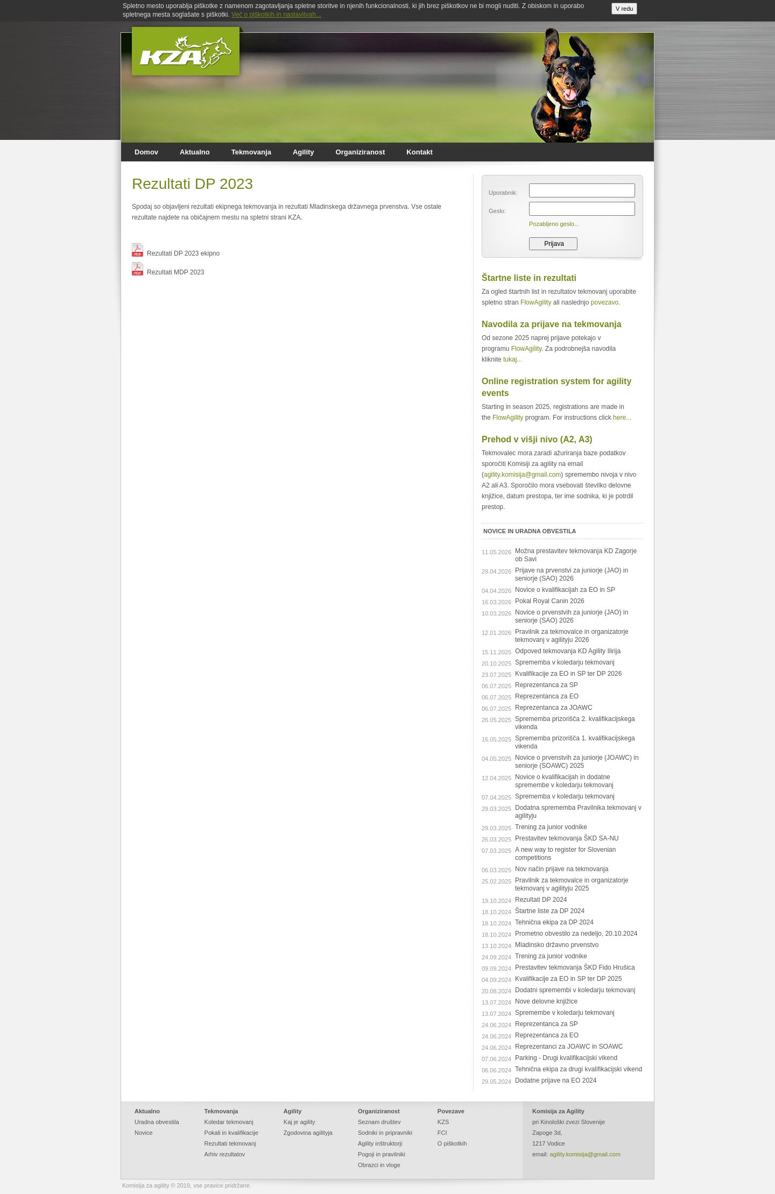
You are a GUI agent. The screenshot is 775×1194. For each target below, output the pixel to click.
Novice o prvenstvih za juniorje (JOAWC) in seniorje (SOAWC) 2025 (577, 761)
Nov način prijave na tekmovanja (561, 869)
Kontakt (419, 152)
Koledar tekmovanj (229, 1122)
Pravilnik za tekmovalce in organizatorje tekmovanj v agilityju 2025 (572, 884)
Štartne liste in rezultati (529, 277)
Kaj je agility (299, 1122)
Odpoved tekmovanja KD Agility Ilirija (568, 651)
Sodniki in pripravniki (385, 1132)
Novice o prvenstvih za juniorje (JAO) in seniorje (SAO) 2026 (571, 616)
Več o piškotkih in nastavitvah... (276, 14)
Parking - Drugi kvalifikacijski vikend (566, 1058)
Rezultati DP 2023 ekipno (176, 253)
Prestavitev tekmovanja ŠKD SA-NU (567, 838)
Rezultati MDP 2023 (168, 272)
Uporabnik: (503, 192)
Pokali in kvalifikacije (231, 1132)
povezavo (604, 302)
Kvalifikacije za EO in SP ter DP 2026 (568, 673)
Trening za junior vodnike (551, 827)
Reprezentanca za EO (547, 696)
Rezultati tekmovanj (230, 1143)
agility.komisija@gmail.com (522, 474)
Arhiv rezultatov (225, 1154)
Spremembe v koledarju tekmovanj (565, 1012)
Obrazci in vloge (379, 1165)
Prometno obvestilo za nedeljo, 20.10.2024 (576, 933)
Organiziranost (360, 152)
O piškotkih (452, 1143)
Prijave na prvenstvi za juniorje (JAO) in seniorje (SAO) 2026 (571, 574)
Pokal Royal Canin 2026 (549, 601)
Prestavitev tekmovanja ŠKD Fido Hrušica (575, 967)
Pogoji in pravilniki (381, 1154)
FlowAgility (535, 302)
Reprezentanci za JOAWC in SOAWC (569, 1046)
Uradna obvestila (157, 1122)
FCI (442, 1132)
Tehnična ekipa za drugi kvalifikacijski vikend (578, 1069)
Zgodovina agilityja (308, 1132)
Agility (303, 152)
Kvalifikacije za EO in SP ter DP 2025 (568, 979)
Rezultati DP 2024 (541, 899)
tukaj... (512, 359)
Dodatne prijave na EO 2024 (555, 1080)
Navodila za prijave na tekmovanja (552, 324)
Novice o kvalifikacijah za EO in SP (565, 590)
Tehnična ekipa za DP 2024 (554, 922)
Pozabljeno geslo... (554, 224)
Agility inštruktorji (380, 1143)
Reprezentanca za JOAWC (554, 707)
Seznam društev (379, 1122)
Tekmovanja (251, 152)
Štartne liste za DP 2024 (549, 911)
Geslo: (497, 211)
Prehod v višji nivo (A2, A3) (537, 439)
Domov (146, 152)
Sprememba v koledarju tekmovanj (565, 662)
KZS (443, 1122)
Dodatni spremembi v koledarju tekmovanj (575, 990)
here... (622, 417)
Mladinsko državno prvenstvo (556, 945)
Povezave (451, 1111)
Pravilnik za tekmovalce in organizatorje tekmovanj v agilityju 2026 (572, 636)
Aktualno (195, 152)
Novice (144, 1132)
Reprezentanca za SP (546, 685)
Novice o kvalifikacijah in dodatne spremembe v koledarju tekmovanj (564, 781)
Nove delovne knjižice (546, 1001)
